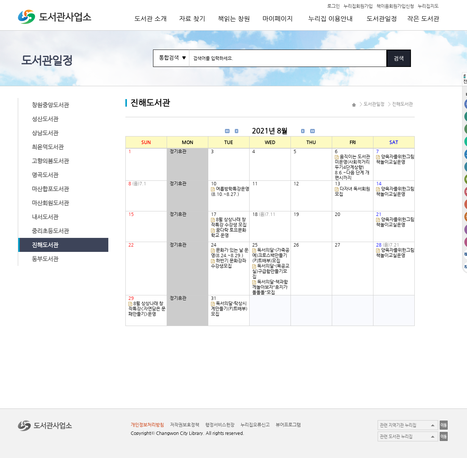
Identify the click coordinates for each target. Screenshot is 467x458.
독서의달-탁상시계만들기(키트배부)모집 (229, 309)
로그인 (333, 5)
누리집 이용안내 (330, 18)
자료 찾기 (192, 18)
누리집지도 (428, 5)
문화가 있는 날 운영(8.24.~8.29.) (229, 252)
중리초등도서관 (50, 231)
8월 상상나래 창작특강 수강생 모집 (229, 222)
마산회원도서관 (50, 203)
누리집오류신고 (255, 424)
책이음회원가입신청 (395, 5)
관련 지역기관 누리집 (398, 425)
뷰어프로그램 (288, 424)
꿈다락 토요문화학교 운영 (228, 232)
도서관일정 (382, 18)
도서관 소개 (150, 18)
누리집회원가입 (358, 5)
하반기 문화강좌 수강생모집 (228, 263)
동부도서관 (45, 259)
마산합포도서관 (50, 189)
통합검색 (169, 57)
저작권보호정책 (184, 424)
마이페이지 (277, 18)
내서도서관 (45, 217)
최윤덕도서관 (48, 147)
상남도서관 (45, 133)
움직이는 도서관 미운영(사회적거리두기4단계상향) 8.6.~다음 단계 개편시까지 (352, 167)
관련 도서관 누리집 (396, 436)
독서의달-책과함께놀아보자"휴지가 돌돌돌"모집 (270, 287)
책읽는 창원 (234, 18)
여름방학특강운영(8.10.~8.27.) (230, 191)
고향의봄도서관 (50, 161)
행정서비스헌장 (219, 424)
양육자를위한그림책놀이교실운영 (395, 159)
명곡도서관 (45, 175)
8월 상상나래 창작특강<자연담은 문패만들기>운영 (147, 309)
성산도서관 (45, 119)
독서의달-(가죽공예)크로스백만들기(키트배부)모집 (270, 255)
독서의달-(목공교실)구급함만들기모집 (270, 271)
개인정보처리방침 (147, 424)
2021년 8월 (269, 131)
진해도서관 (45, 245)
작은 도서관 (423, 18)
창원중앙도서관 (50, 105)
